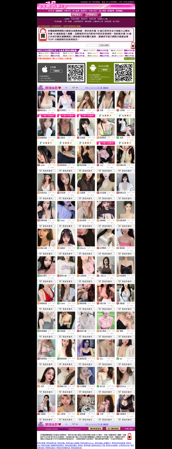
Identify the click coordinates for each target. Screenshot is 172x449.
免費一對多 (52, 110)
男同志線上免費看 (73, 443)
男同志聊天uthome (87, 443)
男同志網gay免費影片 (103, 443)
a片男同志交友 (124, 445)
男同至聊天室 (51, 443)
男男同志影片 (50, 448)
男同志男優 (41, 443)
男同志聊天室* (76, 448)
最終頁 (105, 88)
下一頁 (99, 88)
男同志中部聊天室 (63, 448)
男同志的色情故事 (118, 443)
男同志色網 (45, 445)
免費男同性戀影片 (57, 445)
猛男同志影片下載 (98, 445)
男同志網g (61, 443)
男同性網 (87, 445)
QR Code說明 (129, 59)
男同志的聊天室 (63, 429)
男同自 (80, 445)
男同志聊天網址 (71, 445)
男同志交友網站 (112, 445)
